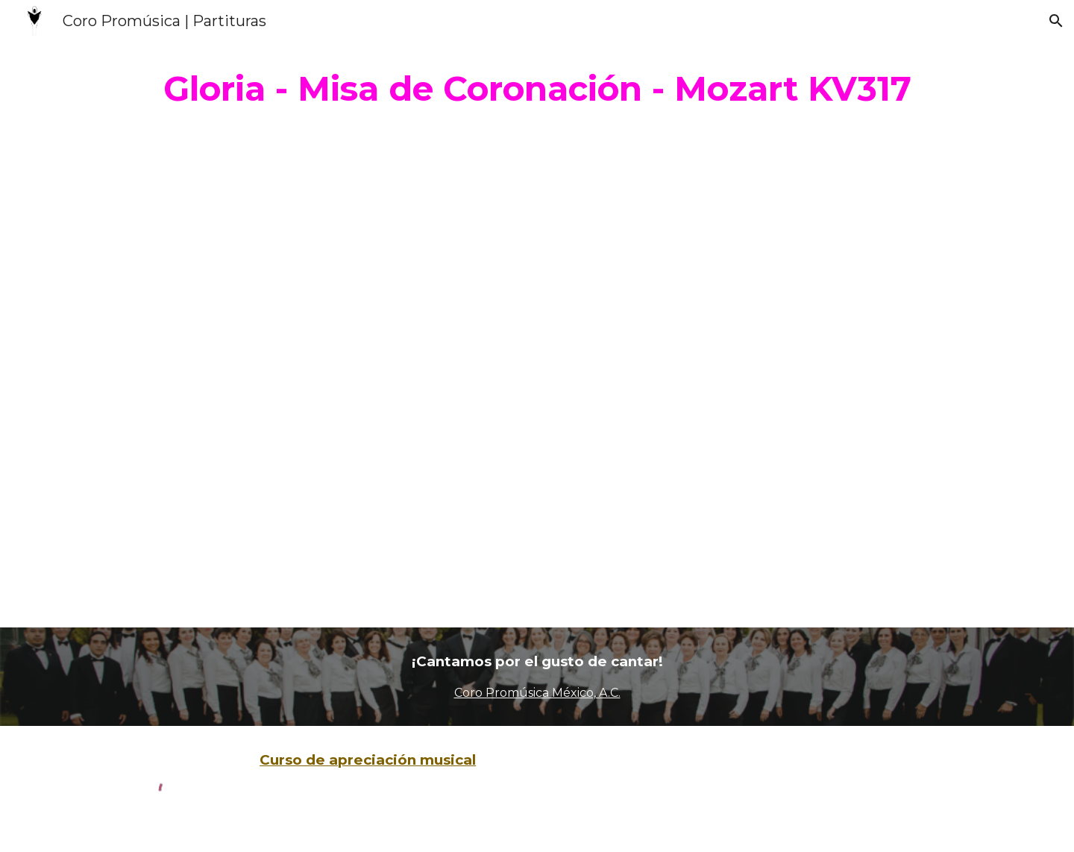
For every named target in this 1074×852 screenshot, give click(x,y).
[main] (537, 89)
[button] (1056, 21)
